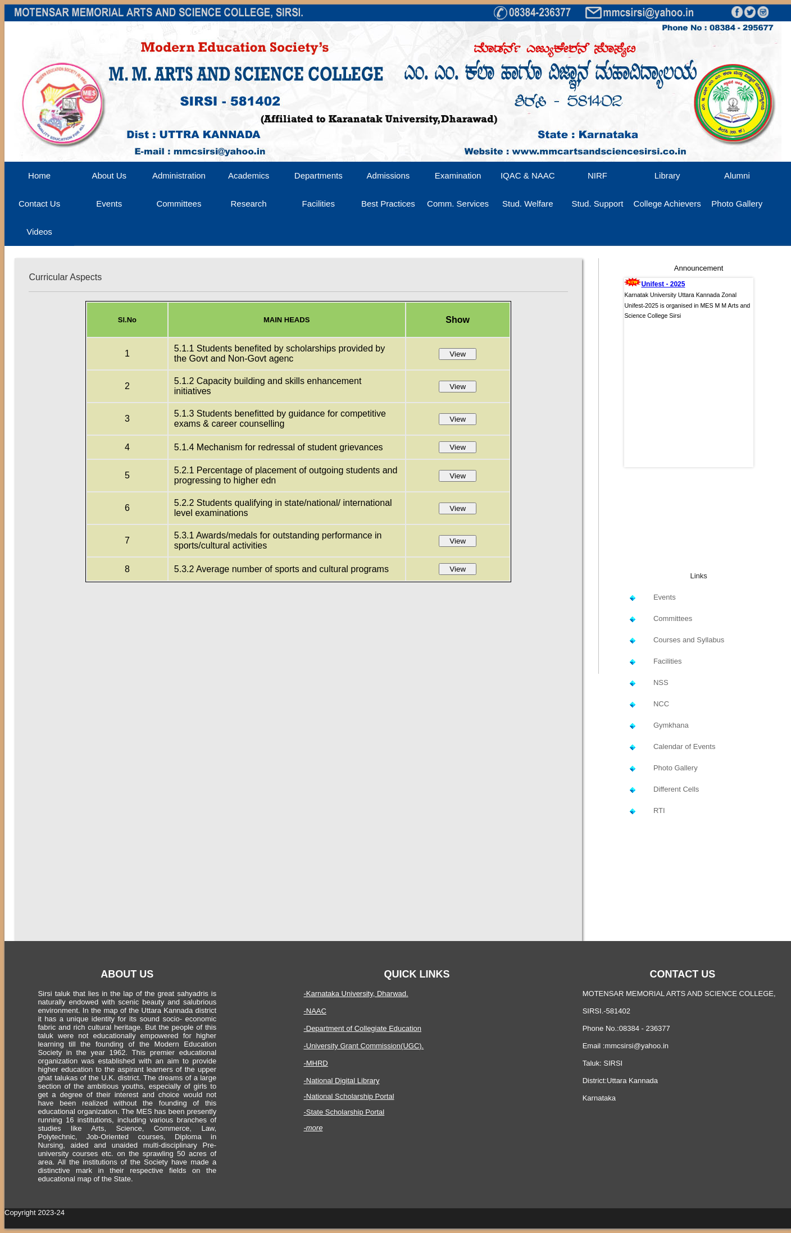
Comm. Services (458, 203)
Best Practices (388, 203)
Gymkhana (671, 725)
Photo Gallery (736, 203)
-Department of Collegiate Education (362, 1028)
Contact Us (39, 203)
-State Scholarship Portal (343, 1112)
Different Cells (676, 789)
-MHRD (315, 1063)
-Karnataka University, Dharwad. (355, 993)
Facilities (318, 203)
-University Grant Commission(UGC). (363, 1046)
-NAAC (314, 1011)
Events (109, 203)
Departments (318, 175)
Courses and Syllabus (688, 640)
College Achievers (667, 203)
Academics (248, 175)
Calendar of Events (684, 746)
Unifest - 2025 (663, 284)
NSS (661, 682)
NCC (661, 704)
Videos (39, 231)
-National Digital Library (341, 1080)
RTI (659, 810)
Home (39, 175)
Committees (178, 203)
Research (249, 203)
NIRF (597, 175)
